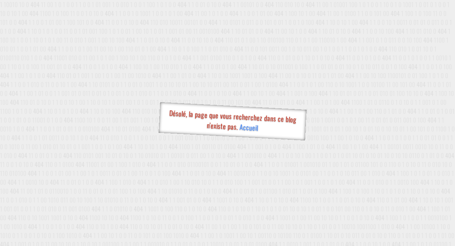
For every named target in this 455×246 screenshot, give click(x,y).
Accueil (248, 127)
